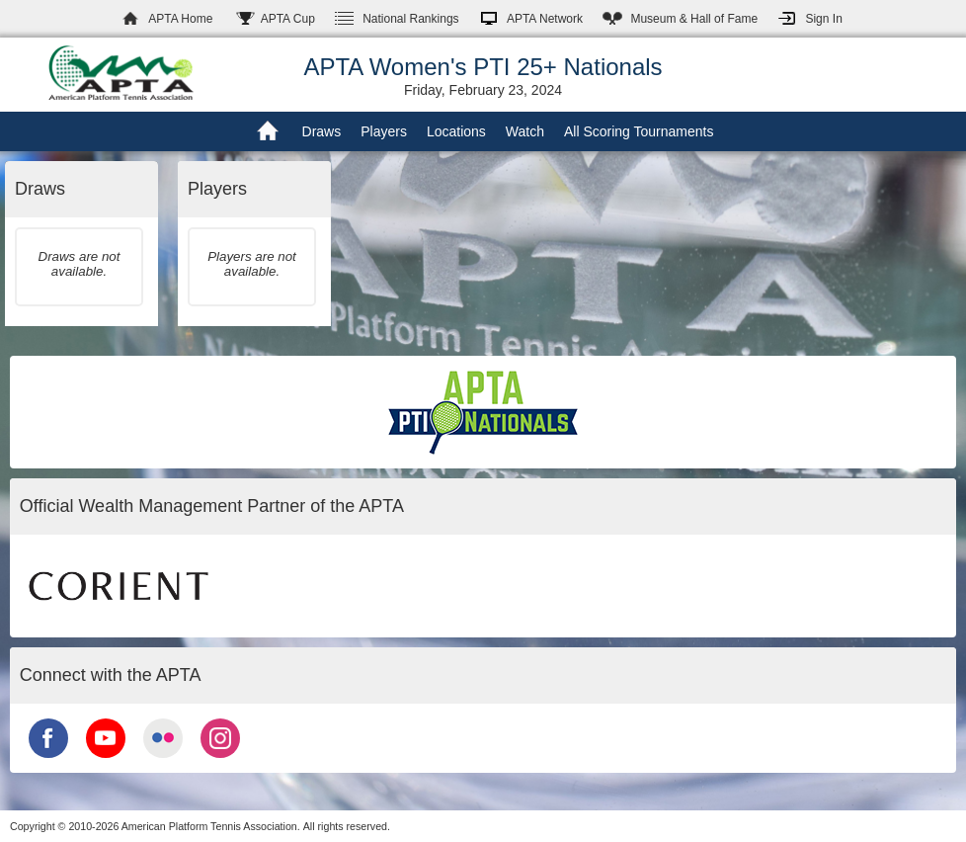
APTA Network (545, 19)
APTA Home (180, 19)
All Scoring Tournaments (638, 131)
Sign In (823, 19)
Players (384, 131)
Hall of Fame (694, 19)
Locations (456, 131)
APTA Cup (288, 19)
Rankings (410, 19)
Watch (525, 131)
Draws (322, 131)
